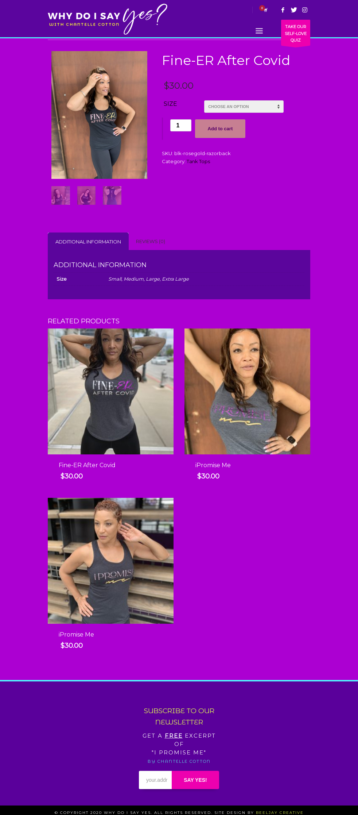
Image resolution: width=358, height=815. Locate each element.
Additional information (88, 242)
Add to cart (220, 128)
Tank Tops (198, 161)
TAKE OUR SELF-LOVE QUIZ (295, 35)
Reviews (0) (150, 241)
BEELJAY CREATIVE (280, 812)
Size (170, 103)
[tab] (88, 241)
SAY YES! (195, 780)
